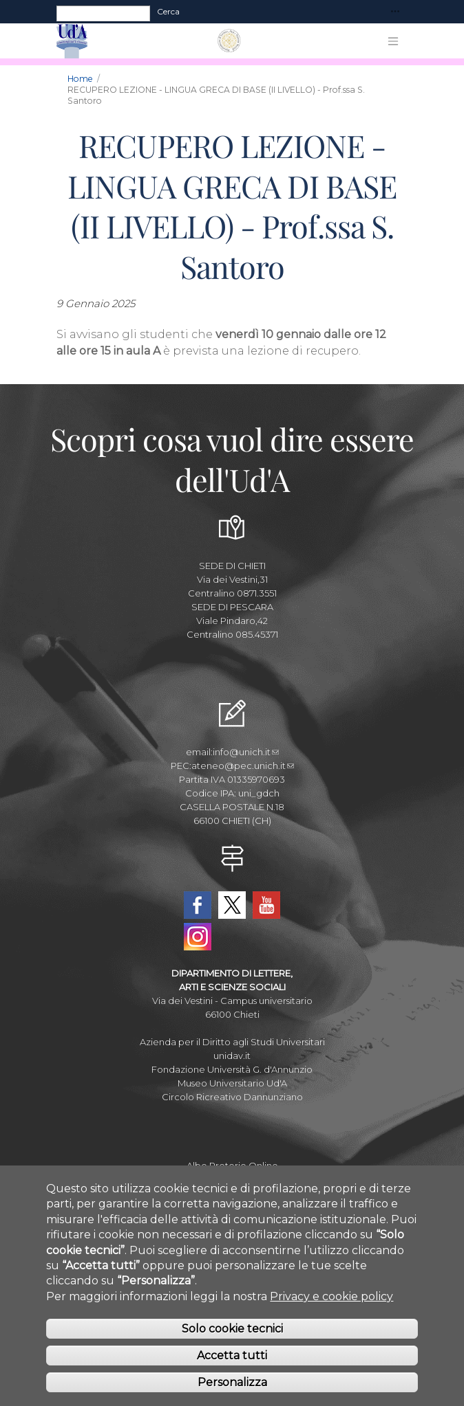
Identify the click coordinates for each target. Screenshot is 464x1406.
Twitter (232, 905)
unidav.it (232, 1055)
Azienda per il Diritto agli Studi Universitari (232, 1041)
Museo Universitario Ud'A (232, 1083)
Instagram (197, 936)
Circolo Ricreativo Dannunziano (232, 1096)
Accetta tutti (232, 1376)
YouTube (266, 905)
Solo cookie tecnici (232, 1350)
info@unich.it (246, 751)
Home (80, 79)
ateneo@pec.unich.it (242, 765)
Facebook (197, 905)
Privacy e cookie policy (331, 1317)
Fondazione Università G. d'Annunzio (232, 1069)
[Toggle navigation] (395, 12)
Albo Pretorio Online (232, 1165)
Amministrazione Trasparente (232, 1179)
